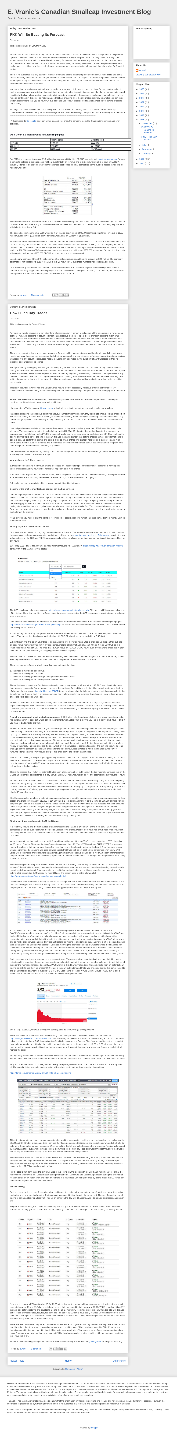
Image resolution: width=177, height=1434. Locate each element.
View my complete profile (148, 74)
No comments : (38, 295)
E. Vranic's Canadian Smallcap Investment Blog (79, 11)
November (147, 123)
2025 (142, 89)
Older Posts (119, 1360)
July (144, 145)
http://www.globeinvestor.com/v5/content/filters (31, 1038)
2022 (142, 102)
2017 (142, 159)
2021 (142, 106)
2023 (142, 98)
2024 (142, 93)
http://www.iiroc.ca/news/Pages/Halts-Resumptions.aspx (36, 624)
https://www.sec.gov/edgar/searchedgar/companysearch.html (38, 876)
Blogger (94, 1428)
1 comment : (37, 1349)
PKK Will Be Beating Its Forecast (37, 35)
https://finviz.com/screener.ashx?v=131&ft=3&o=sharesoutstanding (40, 1073)
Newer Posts (17, 1360)
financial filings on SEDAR (47, 691)
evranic (143, 70)
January (146, 153)
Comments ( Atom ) (74, 1369)
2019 (142, 115)
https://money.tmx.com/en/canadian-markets (103, 546)
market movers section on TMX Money (91, 535)
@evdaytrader (46, 408)
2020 (142, 111)
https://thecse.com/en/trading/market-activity (69, 610)
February (147, 149)
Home (68, 1360)
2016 (142, 163)
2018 (142, 119)
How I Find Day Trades (28, 313)
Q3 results (31, 121)
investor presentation (107, 159)
